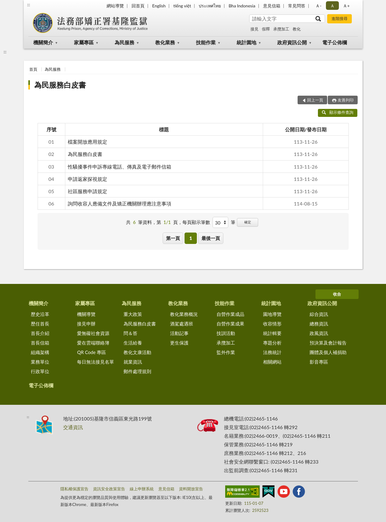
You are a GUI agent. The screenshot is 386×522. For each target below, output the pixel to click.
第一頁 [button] (173, 238)
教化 (297, 28)
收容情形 (272, 323)
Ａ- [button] (318, 5)
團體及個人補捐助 (328, 352)
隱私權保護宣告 (74, 488)
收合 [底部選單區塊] (337, 294)
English (159, 5)
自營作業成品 (230, 314)
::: (28, 4)
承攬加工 (281, 28)
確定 (247, 222)
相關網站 (272, 362)
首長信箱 (40, 342)
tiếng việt (182, 5)
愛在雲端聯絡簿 (93, 342)
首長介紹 (40, 333)
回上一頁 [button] (315, 100)
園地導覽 (272, 314)
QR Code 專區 (91, 352)
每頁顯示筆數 (196, 222)
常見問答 (296, 5)
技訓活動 (226, 333)
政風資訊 (319, 333)
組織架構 (40, 352)
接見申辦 (86, 323)
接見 (254, 28)
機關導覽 (86, 314)
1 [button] (190, 238)
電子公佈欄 (334, 42)
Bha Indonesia (242, 5)
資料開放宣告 (191, 488)
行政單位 (40, 371)
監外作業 (226, 352)
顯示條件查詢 (338, 112)
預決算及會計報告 (328, 342)
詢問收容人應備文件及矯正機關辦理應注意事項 (119, 203)
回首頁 (138, 5)
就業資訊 (133, 362)
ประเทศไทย (210, 5)
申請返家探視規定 (87, 179)
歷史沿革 (40, 314)
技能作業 (206, 42)
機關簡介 (43, 42)
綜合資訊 (319, 314)
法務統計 (272, 352)
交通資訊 (73, 427)
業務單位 (40, 362)
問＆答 (130, 333)
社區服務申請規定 (87, 191)
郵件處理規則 (137, 371)
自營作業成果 (230, 323)
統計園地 (246, 42)
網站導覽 (115, 5)
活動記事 (179, 333)
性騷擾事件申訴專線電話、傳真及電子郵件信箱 (119, 166)
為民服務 (124, 42)
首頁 (33, 69)
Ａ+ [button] (346, 5)
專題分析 (272, 342)
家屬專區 (84, 42)
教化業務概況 (184, 314)
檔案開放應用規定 (87, 142)
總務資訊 (319, 323)
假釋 (266, 28)
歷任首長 (40, 323)
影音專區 (319, 362)
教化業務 (165, 42)
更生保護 (179, 342)
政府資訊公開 (292, 42)
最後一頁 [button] (210, 238)
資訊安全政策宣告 (109, 488)
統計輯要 (272, 333)
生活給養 (133, 342)
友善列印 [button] (346, 100)
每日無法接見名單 (95, 362)
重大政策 (133, 314)
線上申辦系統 (142, 488)
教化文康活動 (137, 352)
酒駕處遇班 (181, 323)
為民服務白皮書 (60, 84)
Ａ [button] (332, 5)
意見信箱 (271, 5)
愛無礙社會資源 (93, 333)
